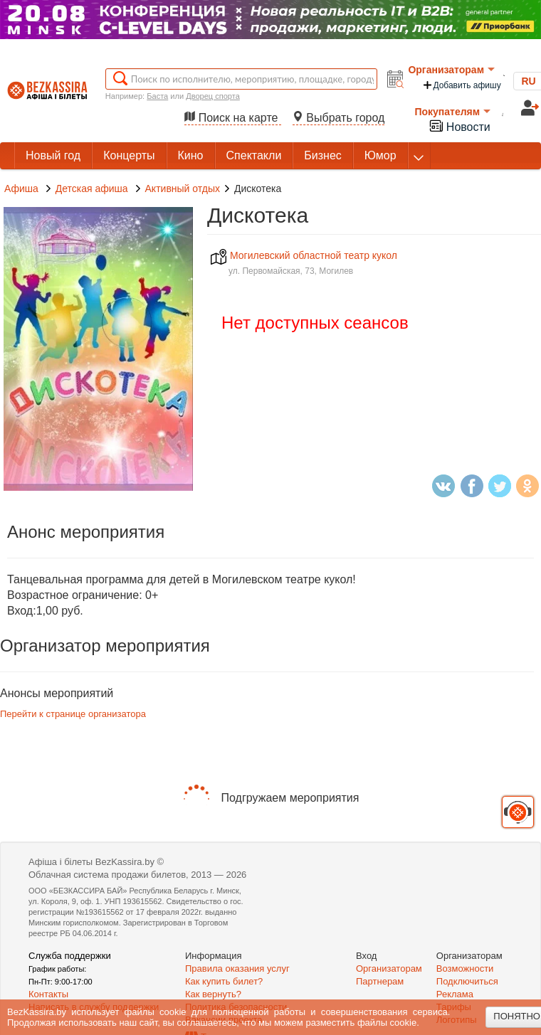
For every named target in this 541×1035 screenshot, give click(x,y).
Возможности (465, 968)
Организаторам (451, 69)
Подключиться (467, 981)
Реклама (454, 994)
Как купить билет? (224, 981)
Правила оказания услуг (237, 968)
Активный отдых (182, 188)
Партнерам (380, 981)
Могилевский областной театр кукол (304, 255)
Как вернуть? (213, 994)
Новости (459, 125)
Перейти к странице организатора (73, 713)
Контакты (48, 994)
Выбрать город (339, 118)
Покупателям (452, 111)
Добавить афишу (461, 85)
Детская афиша (93, 188)
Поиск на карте (232, 118)
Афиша (21, 188)
